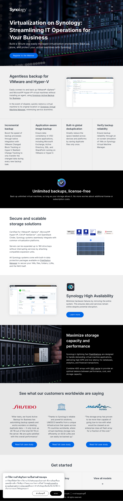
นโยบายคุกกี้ (24, 486)
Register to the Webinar (23, 55)
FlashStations (95, 354)
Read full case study (24, 444)
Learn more (75, 314)
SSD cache (95, 368)
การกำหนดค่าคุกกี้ (79, 494)
